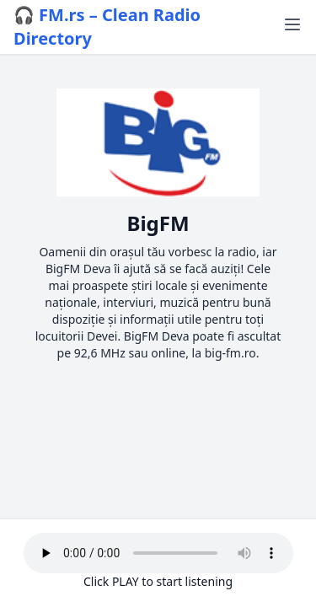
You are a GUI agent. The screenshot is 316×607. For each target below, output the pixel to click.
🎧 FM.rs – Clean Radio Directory (107, 26)
